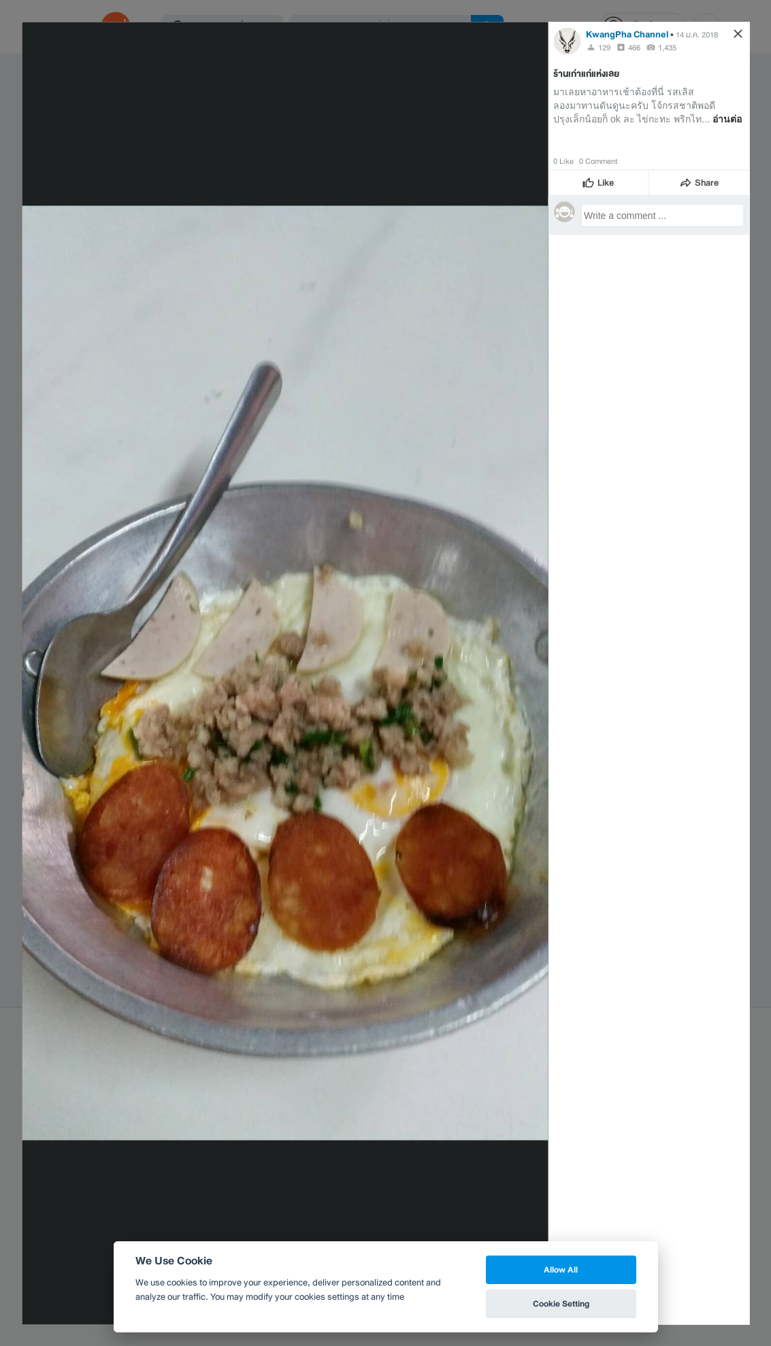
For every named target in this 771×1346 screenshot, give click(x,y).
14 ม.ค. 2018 (697, 34)
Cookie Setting (561, 1303)
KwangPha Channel (627, 34)
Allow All (561, 1269)
